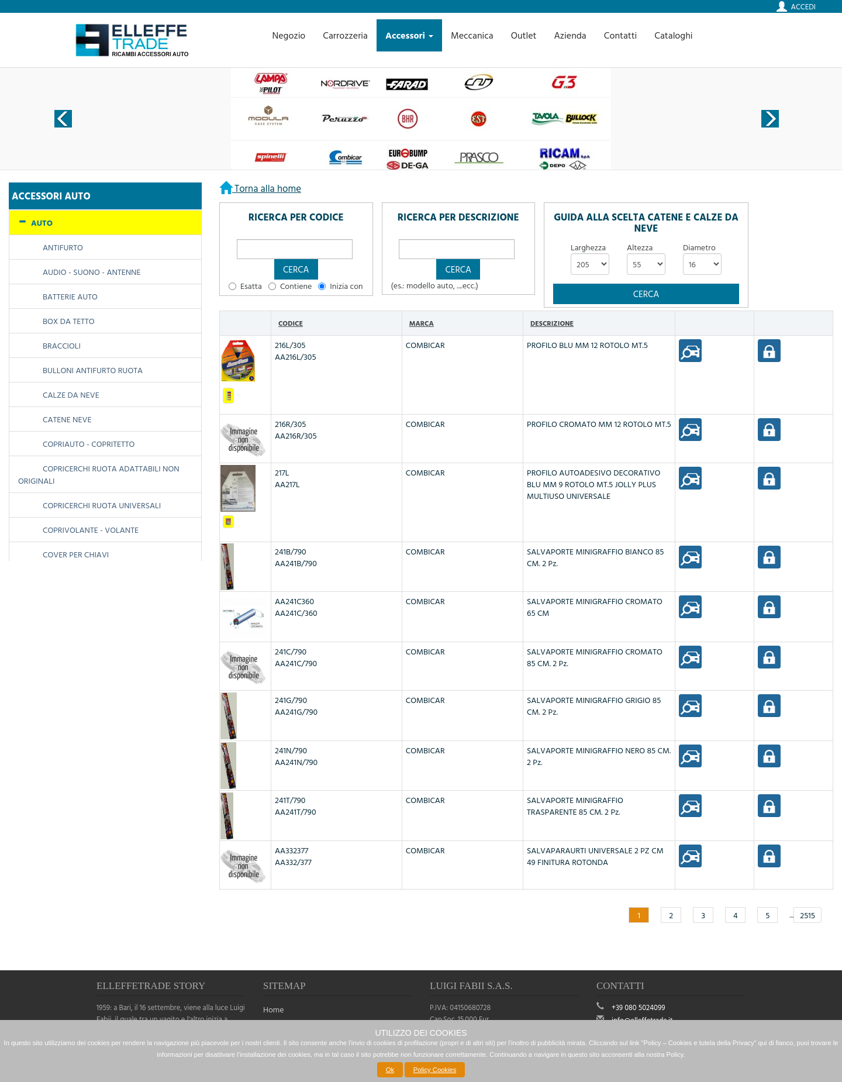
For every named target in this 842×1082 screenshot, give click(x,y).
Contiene (296, 286)
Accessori (409, 35)
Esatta (251, 286)
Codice (290, 323)
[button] (296, 269)
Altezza (640, 247)
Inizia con (346, 286)
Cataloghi (673, 35)
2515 (807, 915)
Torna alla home (266, 188)
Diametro (699, 247)
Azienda (570, 35)
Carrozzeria (345, 35)
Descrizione (552, 323)
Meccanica (472, 35)
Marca (421, 323)
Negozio (288, 35)
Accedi (803, 6)
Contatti (620, 35)
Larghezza (588, 247)
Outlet (524, 35)
